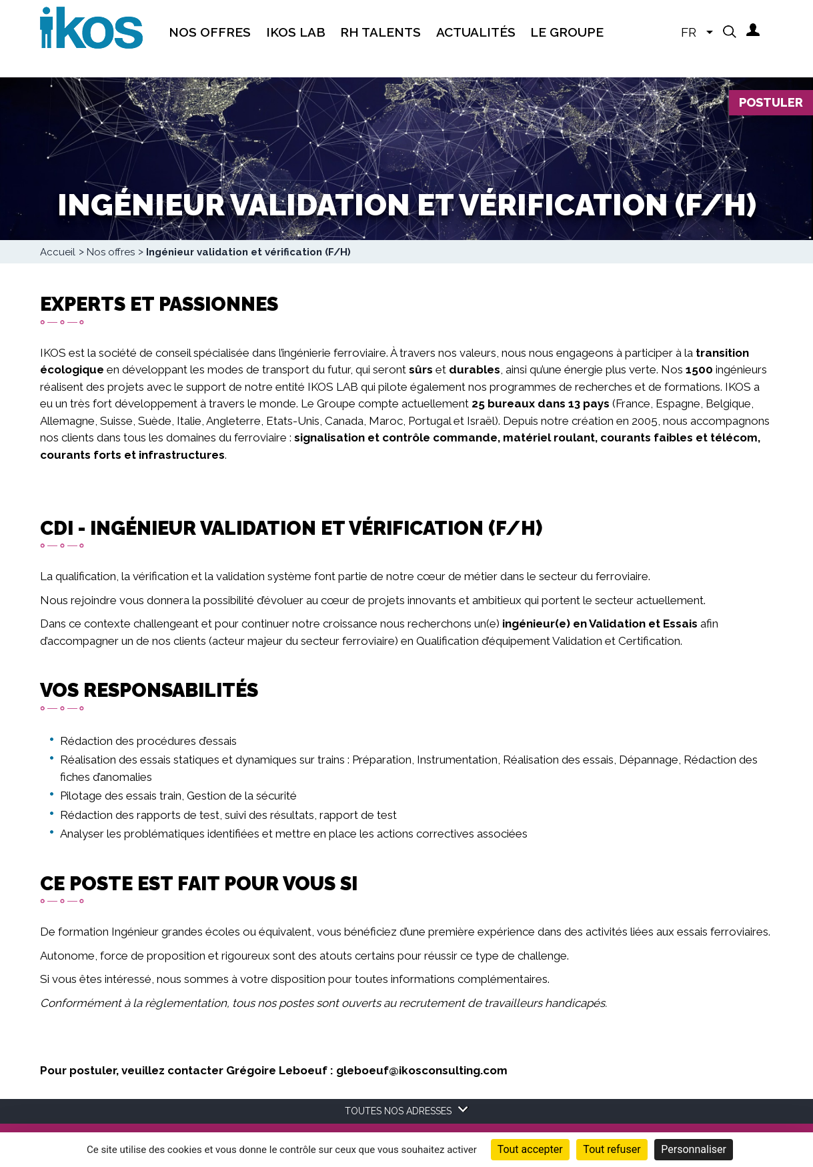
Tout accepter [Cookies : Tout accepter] (530, 1149)
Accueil (57, 252)
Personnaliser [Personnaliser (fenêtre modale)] (693, 1149)
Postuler (771, 102)
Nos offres (111, 252)
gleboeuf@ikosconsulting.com (422, 1070)
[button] (730, 31)
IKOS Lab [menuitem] (295, 32)
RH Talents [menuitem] (380, 32)
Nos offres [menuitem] (210, 32)
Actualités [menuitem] (476, 32)
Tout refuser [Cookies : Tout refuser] (611, 1149)
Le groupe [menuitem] (567, 32)
